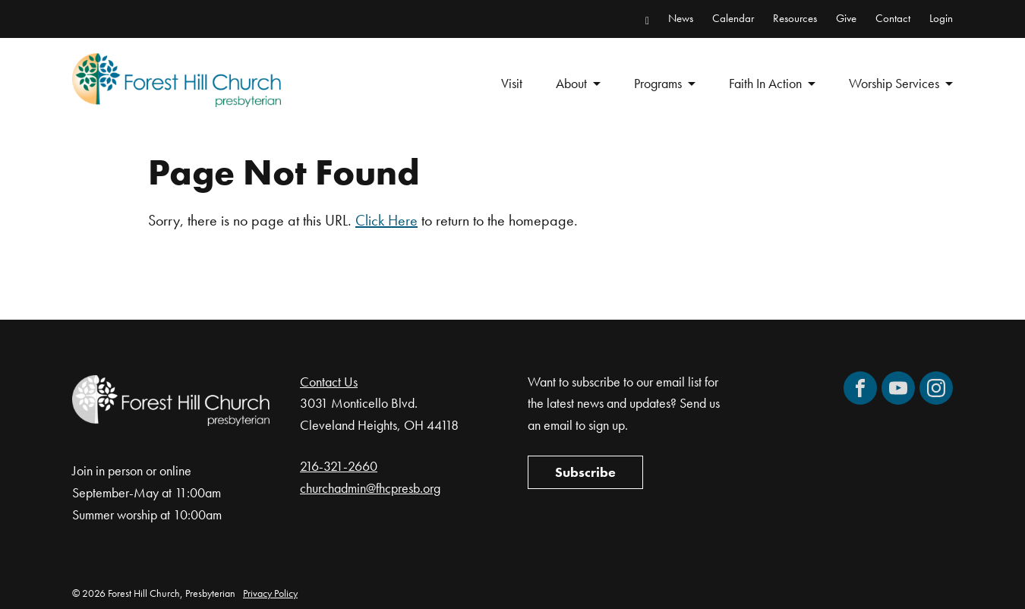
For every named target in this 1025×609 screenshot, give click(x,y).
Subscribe (585, 472)
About (571, 83)
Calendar (733, 18)
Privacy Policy (270, 593)
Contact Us (329, 381)
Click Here (386, 220)
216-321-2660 (338, 466)
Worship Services (894, 83)
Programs (658, 83)
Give (846, 18)
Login (941, 18)
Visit (511, 83)
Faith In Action (765, 83)
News (680, 18)
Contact (892, 18)
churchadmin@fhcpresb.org (370, 488)
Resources (795, 18)
